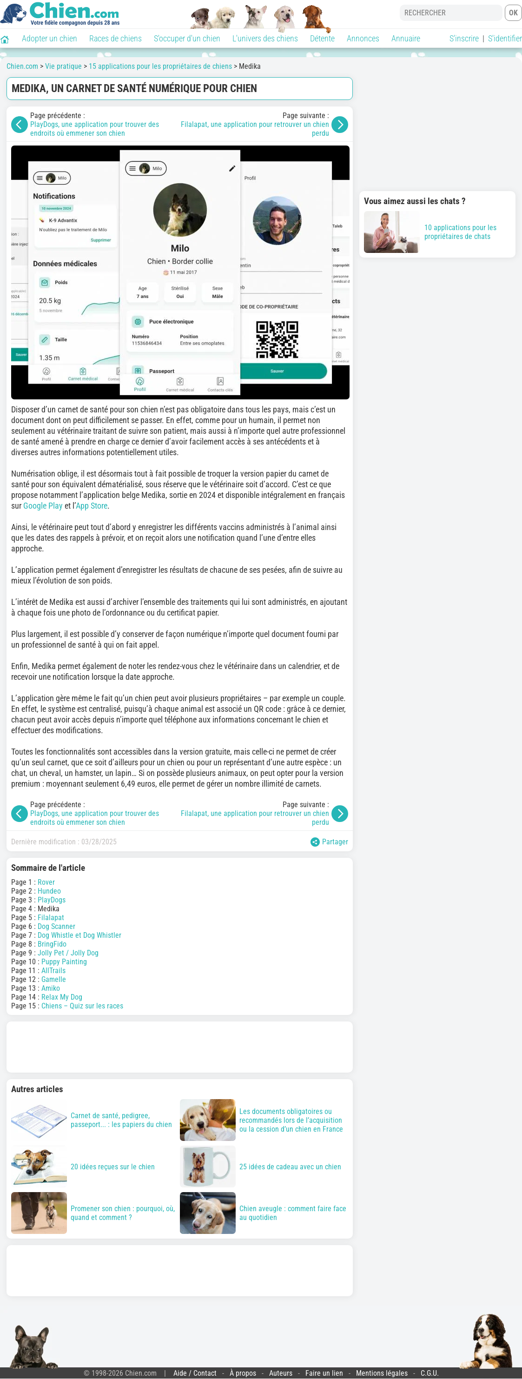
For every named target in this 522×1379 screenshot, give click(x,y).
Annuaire (405, 38)
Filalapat (51, 917)
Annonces (363, 38)
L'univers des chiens (265, 38)
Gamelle (53, 979)
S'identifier (505, 38)
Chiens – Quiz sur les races (82, 1005)
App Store (91, 505)
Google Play (43, 505)
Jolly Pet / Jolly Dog (68, 952)
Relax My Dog (61, 997)
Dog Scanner (56, 926)
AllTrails (53, 970)
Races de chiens (115, 38)
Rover (46, 882)
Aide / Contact (195, 1373)
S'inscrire (464, 38)
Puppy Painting (64, 961)
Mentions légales (382, 1373)
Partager (329, 842)
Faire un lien (324, 1373)
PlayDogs (52, 899)
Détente (322, 38)
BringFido (52, 944)
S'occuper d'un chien (187, 38)
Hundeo (49, 891)
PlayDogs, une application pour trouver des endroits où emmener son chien (94, 129)
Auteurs (280, 1373)
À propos (243, 1373)
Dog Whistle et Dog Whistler (79, 935)
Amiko (50, 988)
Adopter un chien (49, 38)
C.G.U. (430, 1373)
